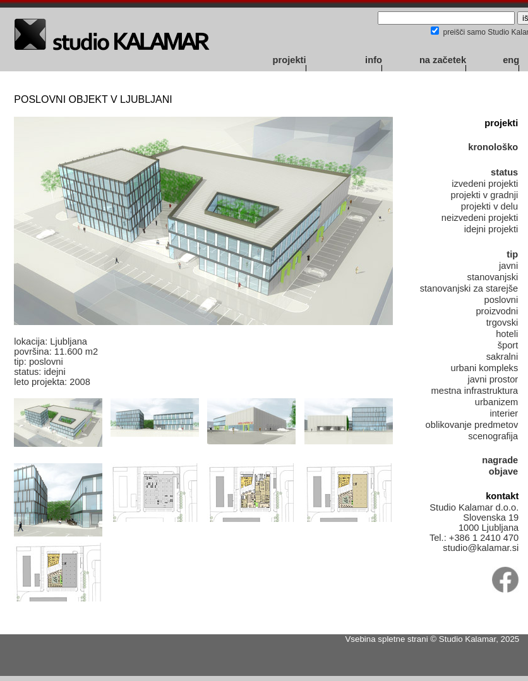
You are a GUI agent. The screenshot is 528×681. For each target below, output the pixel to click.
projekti (289, 60)
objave (503, 471)
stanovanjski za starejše (469, 288)
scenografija (493, 436)
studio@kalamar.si (481, 548)
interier (503, 413)
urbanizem (496, 402)
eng (511, 60)
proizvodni (497, 311)
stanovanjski (493, 277)
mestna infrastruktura (475, 391)
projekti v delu (489, 206)
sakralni (502, 357)
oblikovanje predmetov (472, 425)
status (504, 172)
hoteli (507, 334)
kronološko (493, 147)
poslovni (501, 300)
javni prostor (492, 379)
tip (512, 254)
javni (508, 266)
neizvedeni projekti (479, 218)
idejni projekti (491, 229)
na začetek (442, 60)
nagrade (500, 460)
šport (508, 345)
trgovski (502, 322)
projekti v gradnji (485, 195)
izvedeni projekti (485, 184)
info (373, 60)
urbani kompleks (485, 368)
